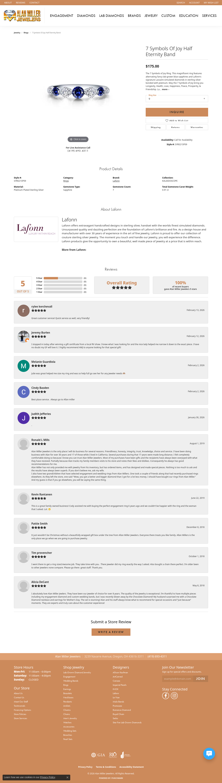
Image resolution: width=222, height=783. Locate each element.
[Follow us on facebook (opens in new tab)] (165, 695)
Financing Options (22, 709)
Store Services (20, 718)
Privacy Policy (85, 766)
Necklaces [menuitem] (68, 697)
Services (209, 15)
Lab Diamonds (111, 15)
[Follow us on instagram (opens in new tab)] (174, 695)
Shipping (156, 127)
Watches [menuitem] (67, 722)
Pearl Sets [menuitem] (67, 739)
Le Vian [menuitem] (116, 697)
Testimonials (19, 705)
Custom (168, 15)
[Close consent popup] (67, 777)
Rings (26, 32)
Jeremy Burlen (40, 332)
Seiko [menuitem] (115, 718)
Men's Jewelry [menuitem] (70, 718)
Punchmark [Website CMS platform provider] (117, 778)
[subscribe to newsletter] (200, 679)
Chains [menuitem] (66, 714)
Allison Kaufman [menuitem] (120, 672)
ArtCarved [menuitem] (117, 676)
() (85, 278)
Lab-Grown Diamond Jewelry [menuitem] (77, 672)
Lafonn (116, 180)
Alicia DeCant (40, 582)
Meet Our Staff (21, 701)
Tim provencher (41, 552)
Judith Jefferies (41, 414)
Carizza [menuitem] (116, 680)
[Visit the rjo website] (113, 755)
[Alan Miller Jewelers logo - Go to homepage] (23, 15)
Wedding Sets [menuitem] (69, 730)
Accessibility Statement (131, 766)
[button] (180, 2)
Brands (134, 15)
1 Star (39, 292)
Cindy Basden (40, 388)
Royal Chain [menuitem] (118, 714)
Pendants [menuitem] (67, 701)
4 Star (39, 281)
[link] (7, 2)
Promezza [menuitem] (117, 705)
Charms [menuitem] (67, 709)
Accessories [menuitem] (68, 726)
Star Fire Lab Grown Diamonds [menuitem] (127, 722)
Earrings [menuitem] (67, 689)
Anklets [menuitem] (66, 705)
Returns (175, 127)
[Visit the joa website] (126, 755)
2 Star (39, 288)
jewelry (17, 32)
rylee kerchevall (41, 306)
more (165, 89)
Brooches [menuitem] (67, 734)
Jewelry (151, 15)
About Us (18, 693)
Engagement (61, 15)
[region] (78, 91)
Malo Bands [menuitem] (118, 701)
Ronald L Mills (40, 440)
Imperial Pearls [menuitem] (119, 684)
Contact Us (19, 697)
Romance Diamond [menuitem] (122, 709)
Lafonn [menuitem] (116, 693)
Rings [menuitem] (65, 684)
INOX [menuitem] (115, 689)
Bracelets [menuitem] (67, 693)
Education (188, 15)
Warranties (197, 127)
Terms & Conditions (106, 766)
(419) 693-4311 (78, 150)
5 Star (39, 278)
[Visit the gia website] (98, 755)
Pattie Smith (39, 523)
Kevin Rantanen (41, 494)
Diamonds (86, 15)
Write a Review (111, 632)
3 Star (39, 285)
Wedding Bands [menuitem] (70, 680)
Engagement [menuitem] (69, 676)
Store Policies (20, 714)
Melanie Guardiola (43, 361)
